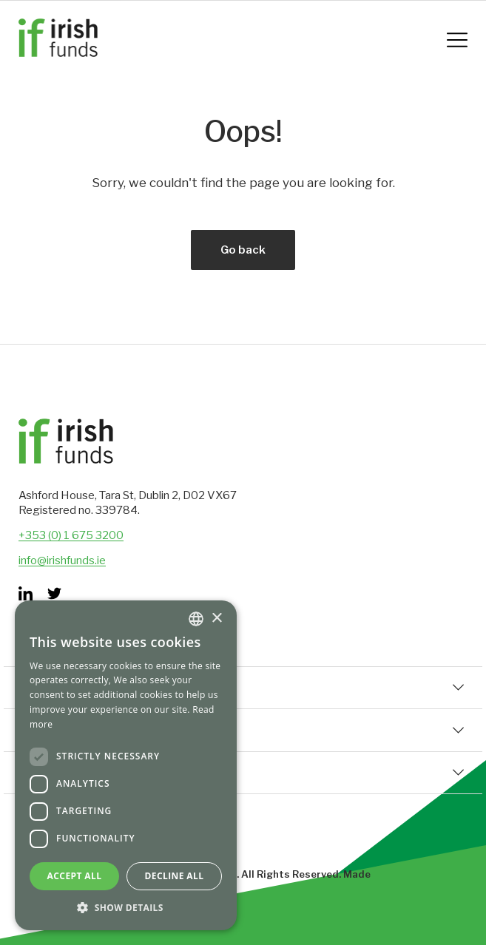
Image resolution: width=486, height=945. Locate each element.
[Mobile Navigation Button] (457, 39)
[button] (126, 907)
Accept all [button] (74, 876)
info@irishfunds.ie (62, 560)
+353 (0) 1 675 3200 (71, 535)
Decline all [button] (174, 876)
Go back (243, 250)
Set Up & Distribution (243, 772)
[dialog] (126, 765)
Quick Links (243, 687)
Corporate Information (243, 729)
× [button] (216, 618)
